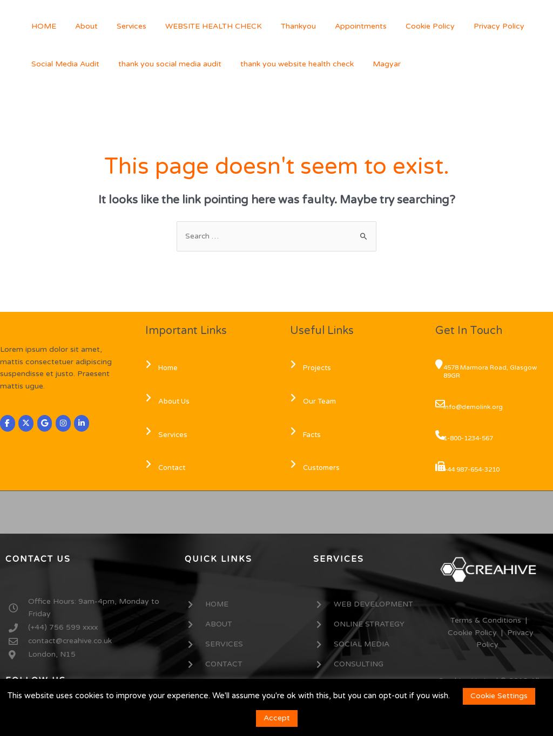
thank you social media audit (163, 64)
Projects (312, 368)
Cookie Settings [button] (499, 695)
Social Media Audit (63, 64)
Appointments (340, 26)
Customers (316, 468)
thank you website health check (287, 64)
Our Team (314, 401)
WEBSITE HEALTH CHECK (200, 26)
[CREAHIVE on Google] (45, 423)
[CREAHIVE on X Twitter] (26, 423)
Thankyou (281, 26)
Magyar (373, 64)
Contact (166, 468)
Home (163, 368)
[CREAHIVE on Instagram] (63, 423)
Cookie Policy (405, 26)
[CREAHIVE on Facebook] (7, 423)
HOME (41, 26)
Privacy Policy (470, 26)
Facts (307, 435)
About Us (169, 401)
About (80, 26)
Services (122, 26)
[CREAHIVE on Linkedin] (82, 423)
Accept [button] (277, 718)
